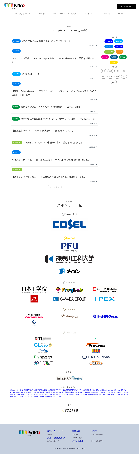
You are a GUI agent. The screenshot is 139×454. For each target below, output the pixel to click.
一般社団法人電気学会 (107, 392)
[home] (14, 6)
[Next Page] (55, 187)
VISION (49, 434)
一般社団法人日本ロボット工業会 (94, 394)
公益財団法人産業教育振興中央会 (62, 392)
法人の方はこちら (53, 441)
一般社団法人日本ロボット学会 (27, 394)
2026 (103, 71)
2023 (123, 71)
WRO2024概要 (77, 438)
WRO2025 (119, 41)
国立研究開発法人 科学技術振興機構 (78, 390)
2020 (117, 76)
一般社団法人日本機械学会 (73, 394)
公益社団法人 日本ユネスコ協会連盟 (104, 390)
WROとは (75, 434)
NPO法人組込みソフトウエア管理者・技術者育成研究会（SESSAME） (38, 396)
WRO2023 (119, 46)
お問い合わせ (78, 441)
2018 (113, 82)
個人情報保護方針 (97, 441)
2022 (103, 76)
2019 (123, 76)
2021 (110, 76)
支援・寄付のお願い (56, 438)
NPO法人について (23, 14)
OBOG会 (106, 14)
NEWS (121, 14)
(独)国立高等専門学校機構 (56, 390)
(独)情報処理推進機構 (39, 390)
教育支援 (122, 57)
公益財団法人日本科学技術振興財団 (87, 392)
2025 (110, 71)
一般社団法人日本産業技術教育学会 (51, 394)
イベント (119, 52)
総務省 (12, 390)
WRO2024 (109, 46)
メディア (105, 57)
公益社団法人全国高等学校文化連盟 (38, 392)
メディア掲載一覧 (97, 434)
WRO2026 (109, 41)
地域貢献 (113, 57)
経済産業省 (27, 390)
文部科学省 (19, 390)
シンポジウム (89, 14)
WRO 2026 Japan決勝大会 (64, 14)
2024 (117, 71)
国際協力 (113, 62)
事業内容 (42, 14)
